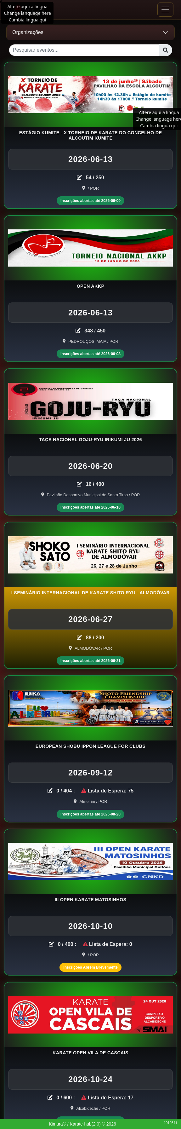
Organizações (27, 32)
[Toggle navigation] (165, 10)
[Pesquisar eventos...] (84, 50)
